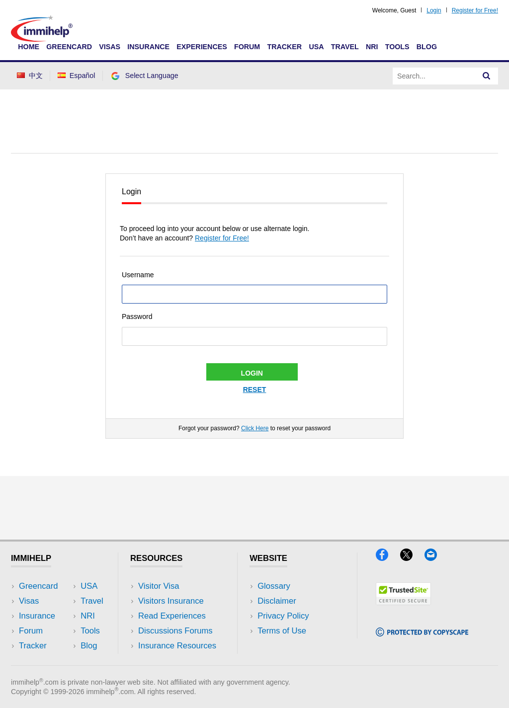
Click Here (254, 428)
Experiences (201, 47)
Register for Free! (475, 10)
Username (138, 275)
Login (433, 10)
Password (137, 316)
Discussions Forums (175, 630)
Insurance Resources (177, 645)
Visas (109, 47)
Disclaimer (276, 601)
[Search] (487, 76)
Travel (345, 47)
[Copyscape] (422, 633)
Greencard (69, 47)
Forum (247, 47)
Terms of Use (281, 630)
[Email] (435, 557)
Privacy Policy (283, 616)
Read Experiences (172, 616)
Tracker (284, 47)
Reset (254, 389)
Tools (397, 47)
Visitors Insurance (171, 601)
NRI (372, 47)
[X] (412, 557)
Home (28, 47)
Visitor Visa (158, 586)
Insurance (148, 47)
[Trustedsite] (403, 602)
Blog (427, 47)
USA (316, 47)
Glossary (273, 586)
